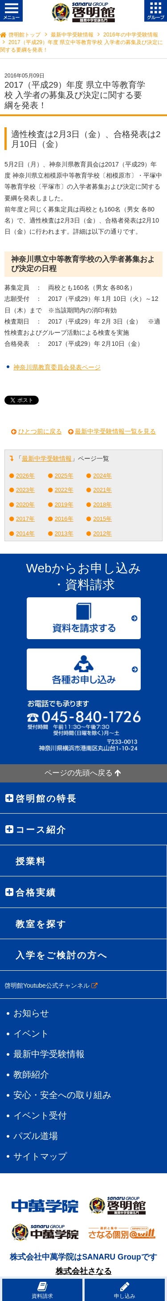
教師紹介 (31, 1074)
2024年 (102, 475)
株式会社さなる (84, 1271)
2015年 (102, 518)
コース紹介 (41, 830)
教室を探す (41, 924)
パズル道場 (35, 1136)
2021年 (102, 489)
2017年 (25, 518)
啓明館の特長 (46, 798)
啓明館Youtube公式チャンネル (51, 985)
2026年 (25, 475)
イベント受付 (40, 1115)
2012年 (102, 533)
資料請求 (42, 1290)
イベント (31, 1033)
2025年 (64, 475)
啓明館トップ (24, 35)
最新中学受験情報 (72, 35)
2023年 (25, 489)
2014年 (25, 533)
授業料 (31, 861)
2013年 (64, 533)
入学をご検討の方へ (62, 955)
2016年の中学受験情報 (130, 35)
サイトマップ (40, 1156)
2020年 (25, 504)
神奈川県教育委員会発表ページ (57, 367)
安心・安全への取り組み (62, 1095)
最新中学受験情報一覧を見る (115, 431)
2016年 (64, 518)
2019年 (64, 504)
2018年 (102, 504)
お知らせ (31, 1013)
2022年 (64, 489)
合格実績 (36, 892)
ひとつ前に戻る (40, 431)
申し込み (124, 1290)
